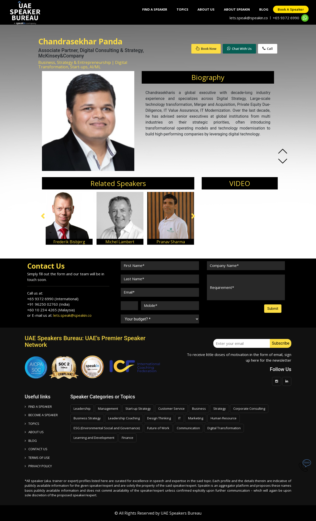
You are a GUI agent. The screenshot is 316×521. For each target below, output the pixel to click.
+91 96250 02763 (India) (48, 304)
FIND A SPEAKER (38, 406)
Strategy (219, 408)
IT (179, 418)
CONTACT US (36, 449)
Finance (127, 437)
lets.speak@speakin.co (249, 17)
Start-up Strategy (138, 408)
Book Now (206, 48)
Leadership (82, 408)
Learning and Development (94, 437)
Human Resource (224, 418)
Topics (180, 9)
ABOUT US (34, 432)
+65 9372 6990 (286, 17)
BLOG (31, 440)
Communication (188, 428)
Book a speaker (290, 9)
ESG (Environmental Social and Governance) (107, 428)
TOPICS (32, 423)
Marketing (195, 418)
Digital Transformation (224, 428)
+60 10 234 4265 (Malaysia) (51, 309)
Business (199, 408)
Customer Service (171, 408)
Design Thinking (159, 418)
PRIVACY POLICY (38, 466)
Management (108, 408)
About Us (204, 9)
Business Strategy (87, 418)
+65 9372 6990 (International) (53, 298)
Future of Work (158, 428)
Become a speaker (41, 415)
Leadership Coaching (124, 418)
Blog (263, 9)
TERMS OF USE (37, 457)
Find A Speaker (151, 9)
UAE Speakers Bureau (181, 513)
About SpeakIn (236, 9)
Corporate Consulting (249, 408)
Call (267, 48)
